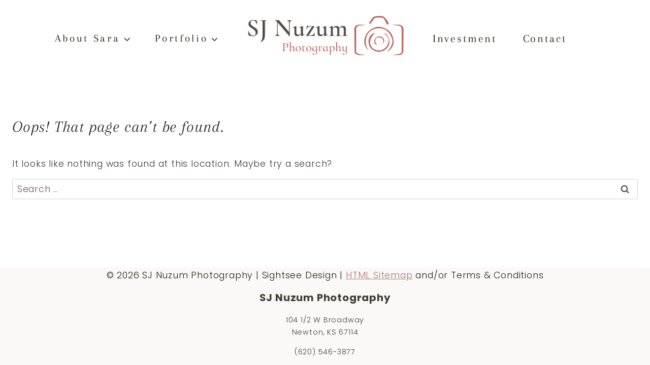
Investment (465, 38)
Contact (545, 38)
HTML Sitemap (379, 275)
